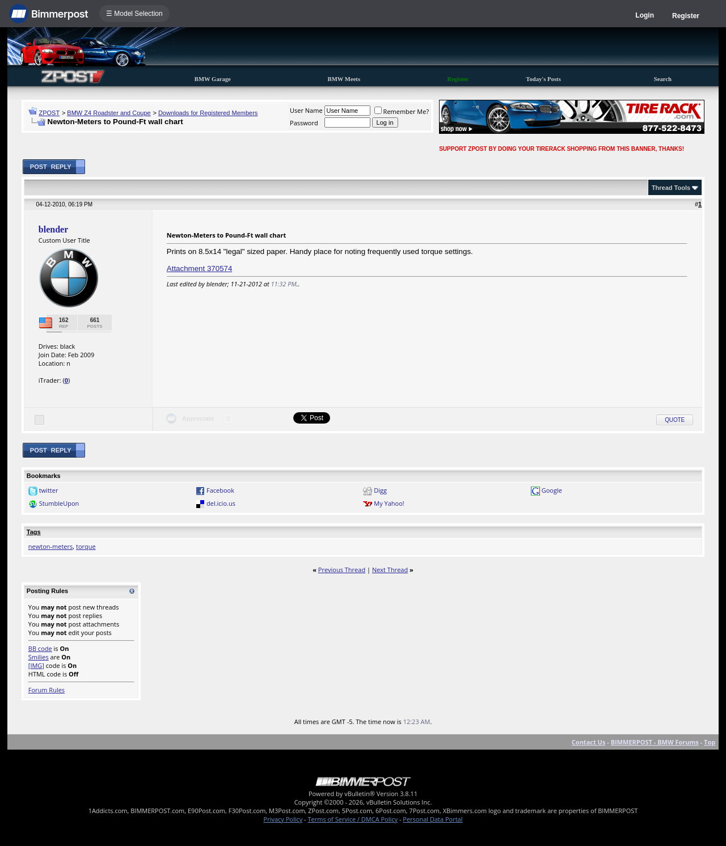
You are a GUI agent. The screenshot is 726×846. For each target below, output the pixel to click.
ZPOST (49, 112)
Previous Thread (341, 569)
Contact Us (589, 742)
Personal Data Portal (432, 819)
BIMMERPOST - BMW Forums (655, 742)
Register (685, 16)
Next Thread (390, 569)
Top (709, 742)
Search (663, 79)
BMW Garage (213, 79)
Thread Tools (671, 187)
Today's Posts (543, 79)
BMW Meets (344, 79)
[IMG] (36, 665)
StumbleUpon (59, 503)
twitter (48, 490)
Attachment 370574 (200, 268)
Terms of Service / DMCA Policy (352, 819)
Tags (34, 531)
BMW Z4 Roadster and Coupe (108, 112)
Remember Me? (401, 111)
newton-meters (50, 546)
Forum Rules (46, 690)
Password (304, 123)
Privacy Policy (283, 819)
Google (552, 490)
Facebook (220, 490)
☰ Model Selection (134, 14)
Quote (675, 420)
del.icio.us (220, 503)
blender (53, 229)
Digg (380, 490)
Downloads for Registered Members (208, 112)
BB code (40, 648)
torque (86, 546)
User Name (306, 110)
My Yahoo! (389, 503)
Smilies (38, 657)
